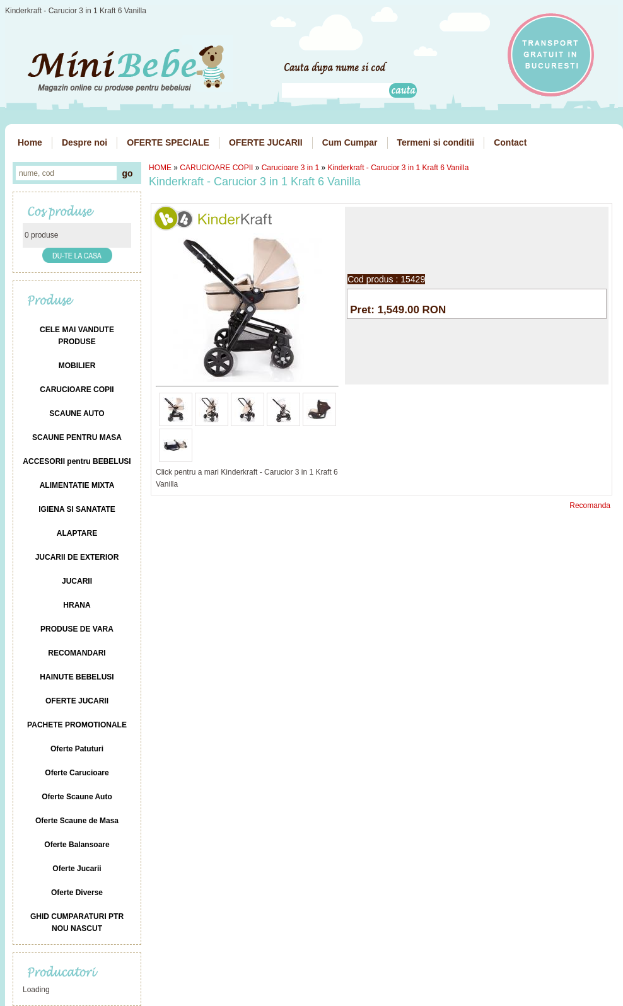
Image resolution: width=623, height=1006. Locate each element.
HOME (160, 167)
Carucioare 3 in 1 (290, 167)
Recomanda (589, 505)
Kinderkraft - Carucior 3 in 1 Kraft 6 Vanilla (398, 167)
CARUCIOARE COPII (216, 167)
